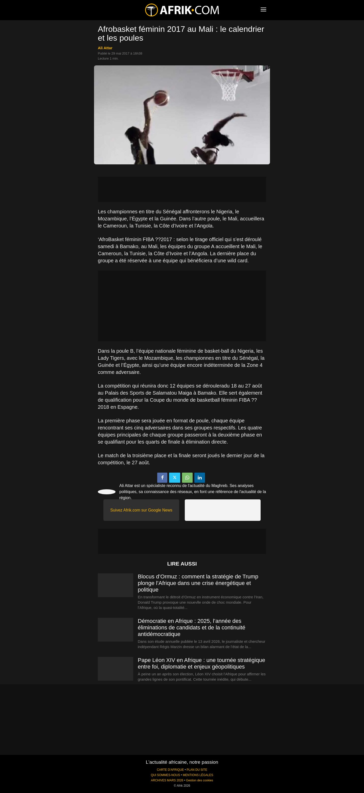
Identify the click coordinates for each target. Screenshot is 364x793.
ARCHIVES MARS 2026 (167, 780)
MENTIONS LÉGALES (198, 775)
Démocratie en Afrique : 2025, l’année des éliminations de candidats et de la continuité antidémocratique (191, 627)
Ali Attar (105, 48)
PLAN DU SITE (197, 770)
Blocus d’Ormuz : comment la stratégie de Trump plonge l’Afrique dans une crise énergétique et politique (198, 583)
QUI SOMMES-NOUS (165, 775)
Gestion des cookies (199, 780)
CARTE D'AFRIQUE (170, 770)
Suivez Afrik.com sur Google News (141, 510)
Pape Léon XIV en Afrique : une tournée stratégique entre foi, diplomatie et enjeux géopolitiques (201, 663)
